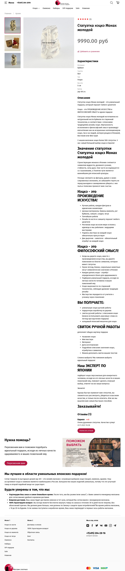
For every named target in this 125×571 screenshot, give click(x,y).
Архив (18, 13)
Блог (29, 536)
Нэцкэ (36, 8)
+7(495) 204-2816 (24, 3)
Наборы (56, 8)
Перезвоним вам (16, 463)
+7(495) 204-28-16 (95, 533)
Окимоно (46, 8)
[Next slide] (12, 65)
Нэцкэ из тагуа (10, 536)
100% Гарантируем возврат (37, 528)
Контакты (30, 540)
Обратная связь (33, 532)
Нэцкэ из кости (10, 525)
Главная (8, 13)
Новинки (86, 8)
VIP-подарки (67, 8)
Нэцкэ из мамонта (11, 532)
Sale (77, 8)
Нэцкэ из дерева (11, 528)
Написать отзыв (86, 431)
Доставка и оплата (34, 525)
